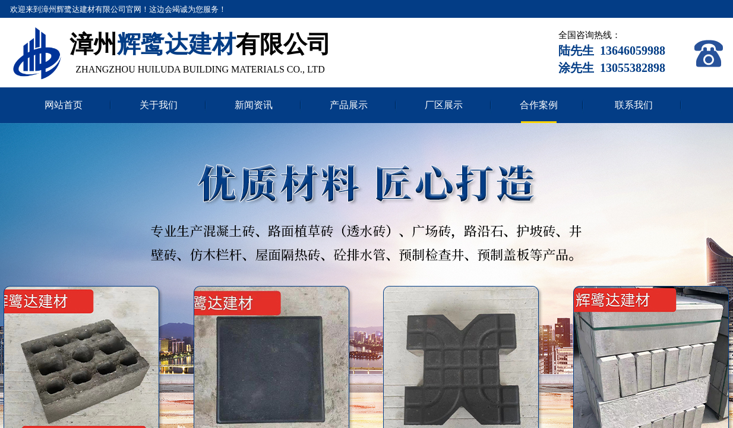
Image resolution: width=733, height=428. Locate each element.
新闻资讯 (254, 105)
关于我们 (159, 105)
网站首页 (64, 105)
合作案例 (539, 105)
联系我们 (634, 105)
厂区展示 (444, 105)
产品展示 (349, 105)
